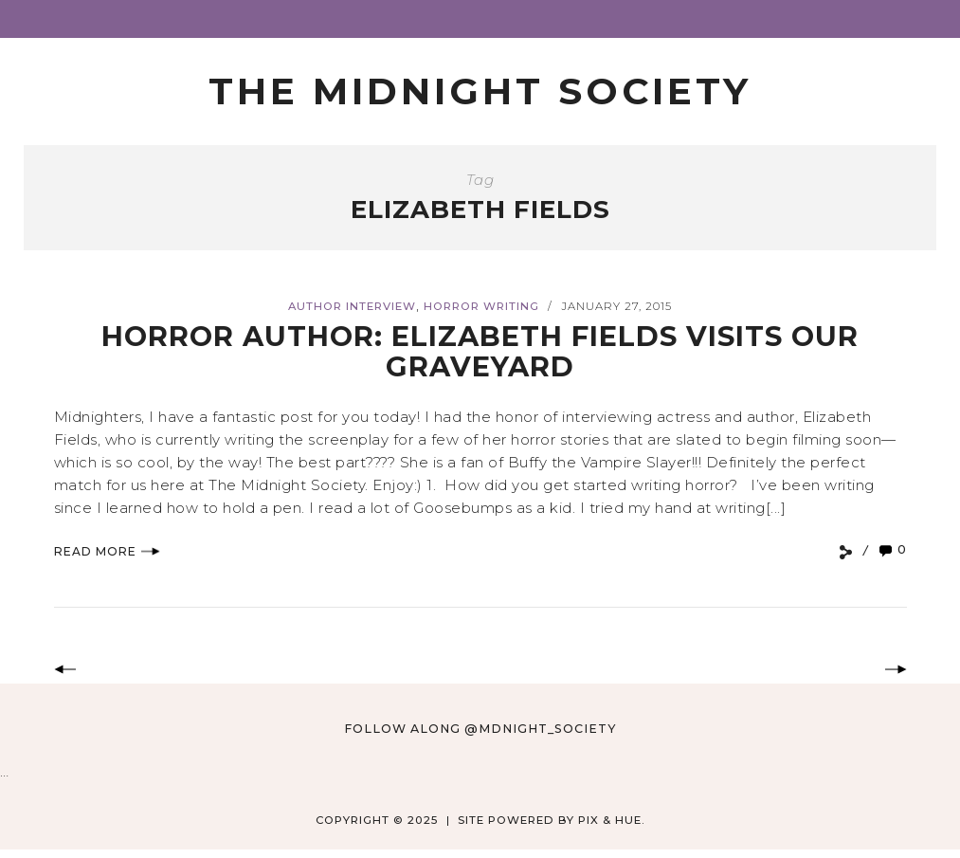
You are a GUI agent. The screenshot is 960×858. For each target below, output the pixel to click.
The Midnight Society (480, 91)
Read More (107, 551)
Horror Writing (481, 306)
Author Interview (352, 306)
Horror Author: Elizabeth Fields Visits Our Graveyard (480, 351)
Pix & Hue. (611, 820)
